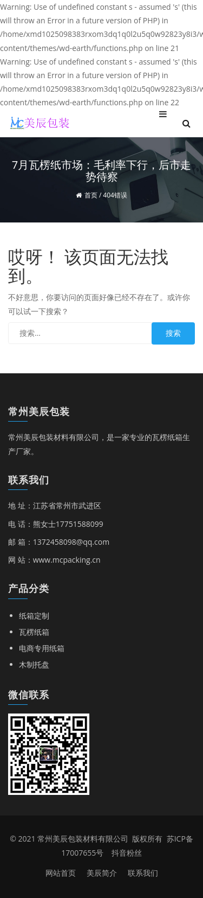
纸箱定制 (34, 615)
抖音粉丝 (127, 853)
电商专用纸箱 (41, 648)
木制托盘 (34, 664)
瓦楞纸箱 (34, 632)
